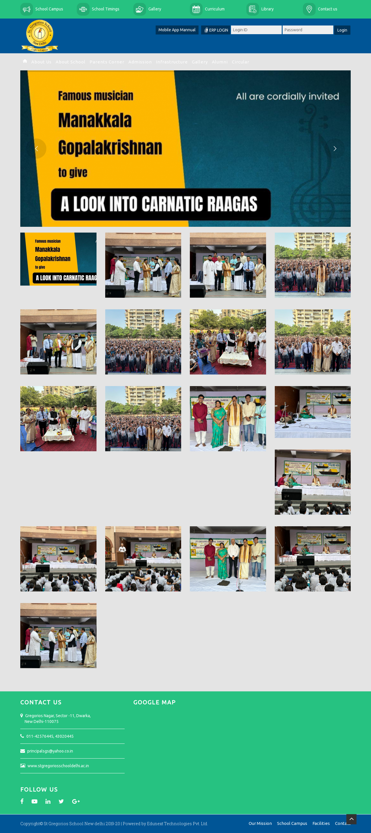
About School (71, 61)
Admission (140, 61)
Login (342, 30)
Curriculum (215, 9)
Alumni (220, 61)
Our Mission (260, 823)
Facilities (321, 823)
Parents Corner (107, 61)
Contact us (327, 9)
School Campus (49, 9)
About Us (41, 61)
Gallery (154, 9)
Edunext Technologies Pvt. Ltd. (177, 823)
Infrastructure (172, 61)
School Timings (105, 9)
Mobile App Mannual (177, 30)
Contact (343, 823)
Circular (240, 61)
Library (267, 9)
